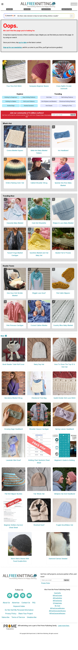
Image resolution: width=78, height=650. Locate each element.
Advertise (15, 603)
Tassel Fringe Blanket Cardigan (15, 254)
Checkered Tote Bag (39, 398)
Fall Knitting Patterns (67, 97)
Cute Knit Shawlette (39, 223)
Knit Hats (49, 97)
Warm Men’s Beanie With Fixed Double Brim (20, 560)
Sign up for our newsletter (12, 47)
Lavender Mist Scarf (13, 460)
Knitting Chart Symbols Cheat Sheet (39, 461)
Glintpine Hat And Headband (64, 494)
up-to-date (23, 42)
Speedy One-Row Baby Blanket (63, 184)
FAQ (33, 603)
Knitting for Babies (11, 101)
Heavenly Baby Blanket (15, 223)
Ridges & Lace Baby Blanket (63, 223)
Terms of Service (18, 617)
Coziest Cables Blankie (39, 325)
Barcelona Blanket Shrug (13, 398)
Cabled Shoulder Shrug (39, 183)
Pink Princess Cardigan (14, 325)
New (4, 336)
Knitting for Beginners (11, 97)
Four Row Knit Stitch (14, 86)
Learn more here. (63, 625)
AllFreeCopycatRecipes (57, 608)
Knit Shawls (49, 105)
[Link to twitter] (16, 595)
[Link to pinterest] (22, 595)
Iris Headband (63, 150)
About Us (6, 603)
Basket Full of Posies (63, 253)
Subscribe (5, 617)
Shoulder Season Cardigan (39, 429)
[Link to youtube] (29, 595)
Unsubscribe (31, 617)
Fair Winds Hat (39, 494)
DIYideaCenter (57, 603)
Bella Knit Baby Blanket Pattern (39, 151)
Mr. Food (57, 606)
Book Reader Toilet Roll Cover (13, 364)
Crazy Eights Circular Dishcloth (64, 87)
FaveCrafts (57, 593)
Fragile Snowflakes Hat (64, 525)
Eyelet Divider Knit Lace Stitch (64, 398)
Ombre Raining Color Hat (15, 183)
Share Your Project (25, 614)
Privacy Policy (40, 115)
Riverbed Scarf (39, 525)
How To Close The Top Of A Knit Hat (64, 365)
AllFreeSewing (57, 601)
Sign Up (73, 114)
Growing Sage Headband (13, 429)
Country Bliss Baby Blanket (63, 325)
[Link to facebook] (9, 595)
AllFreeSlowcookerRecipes (57, 611)
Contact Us (26, 603)
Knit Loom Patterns (29, 101)
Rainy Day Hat (39, 364)
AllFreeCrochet (57, 595)
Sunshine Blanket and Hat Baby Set (39, 254)
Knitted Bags (10, 105)
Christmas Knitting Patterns (67, 101)
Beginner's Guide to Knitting (64, 460)
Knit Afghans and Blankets (49, 101)
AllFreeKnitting (57, 598)
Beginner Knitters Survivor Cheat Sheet (13, 526)
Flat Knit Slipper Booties (13, 494)
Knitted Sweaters (29, 105)
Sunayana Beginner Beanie (39, 86)
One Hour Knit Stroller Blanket (15, 294)
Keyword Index (19, 606)
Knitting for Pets (67, 105)
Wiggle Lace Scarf (39, 293)
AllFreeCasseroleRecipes (57, 613)
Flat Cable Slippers (63, 293)
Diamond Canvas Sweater (58, 559)
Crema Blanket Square (15, 150)
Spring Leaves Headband (64, 429)
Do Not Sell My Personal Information (19, 610)
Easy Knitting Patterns (29, 97)
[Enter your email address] (52, 580)
